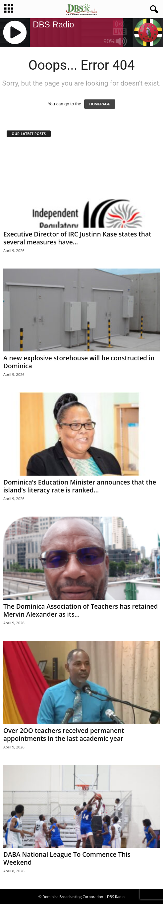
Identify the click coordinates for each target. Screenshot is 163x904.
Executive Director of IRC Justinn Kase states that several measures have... (77, 238)
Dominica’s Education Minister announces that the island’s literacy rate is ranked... (79, 486)
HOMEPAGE (99, 104)
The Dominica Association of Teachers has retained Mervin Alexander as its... (80, 610)
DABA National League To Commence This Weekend (67, 858)
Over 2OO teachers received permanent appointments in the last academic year (63, 734)
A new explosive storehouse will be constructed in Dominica (78, 362)
